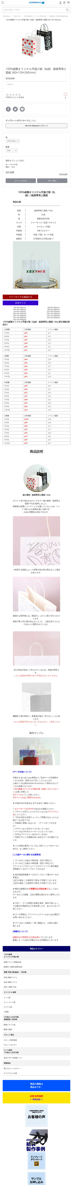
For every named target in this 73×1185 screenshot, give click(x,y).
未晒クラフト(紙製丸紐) (12, 962)
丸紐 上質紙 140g (10, 987)
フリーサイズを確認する (20, 297)
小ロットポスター (10, 1045)
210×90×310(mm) (19, 311)
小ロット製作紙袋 (10, 1040)
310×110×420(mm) (53, 315)
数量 (7, 147)
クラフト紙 (8, 1007)
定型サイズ (20, 303)
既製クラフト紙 (9, 1025)
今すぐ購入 (52, 181)
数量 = (8, 167)
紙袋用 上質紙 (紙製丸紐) (13, 967)
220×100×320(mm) (53, 311)
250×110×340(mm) (53, 313)
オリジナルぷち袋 (10, 1073)
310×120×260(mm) (19, 317)
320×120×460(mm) (19, 319)
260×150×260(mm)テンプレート (36, 126)
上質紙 (6, 1012)
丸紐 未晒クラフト (10, 982)
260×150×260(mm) (53, 317)
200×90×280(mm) (53, 309)
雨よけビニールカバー (12, 1068)
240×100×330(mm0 (19, 313)
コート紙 (7, 997)
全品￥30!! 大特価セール (13, 1058)
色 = (7, 164)
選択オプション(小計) (15, 160)
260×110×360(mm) (19, 315)
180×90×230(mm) (53, 307)
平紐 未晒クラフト (10, 977)
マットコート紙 (9, 1002)
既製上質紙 (8, 1029)
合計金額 (10, 172)
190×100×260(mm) (19, 309)
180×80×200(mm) (19, 307)
